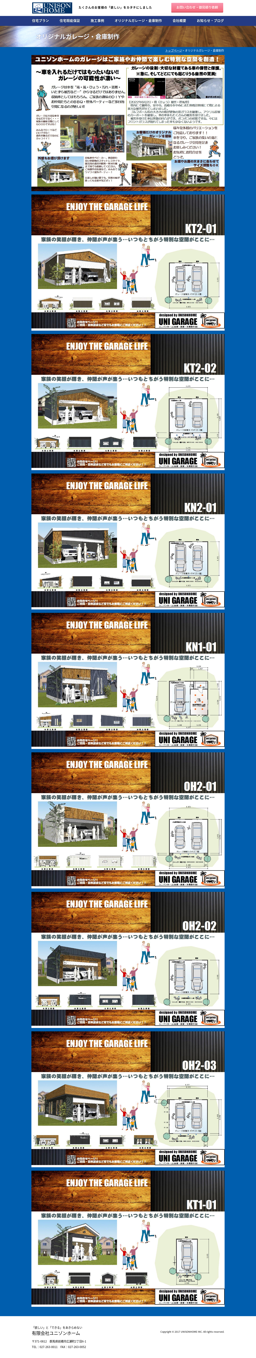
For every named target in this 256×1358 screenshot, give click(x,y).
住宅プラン (40, 20)
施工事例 (97, 20)
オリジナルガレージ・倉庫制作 (138, 20)
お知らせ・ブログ (210, 20)
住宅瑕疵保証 (70, 20)
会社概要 (179, 20)
